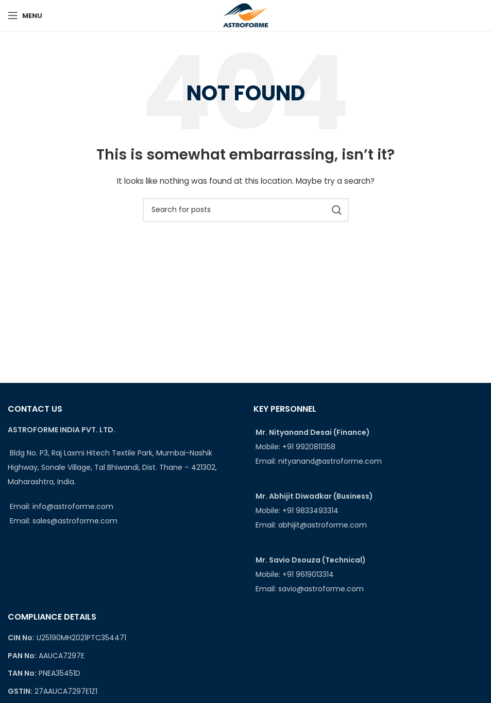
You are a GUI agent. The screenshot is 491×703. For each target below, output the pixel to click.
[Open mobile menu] (25, 15)
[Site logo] (245, 15)
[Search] (246, 210)
